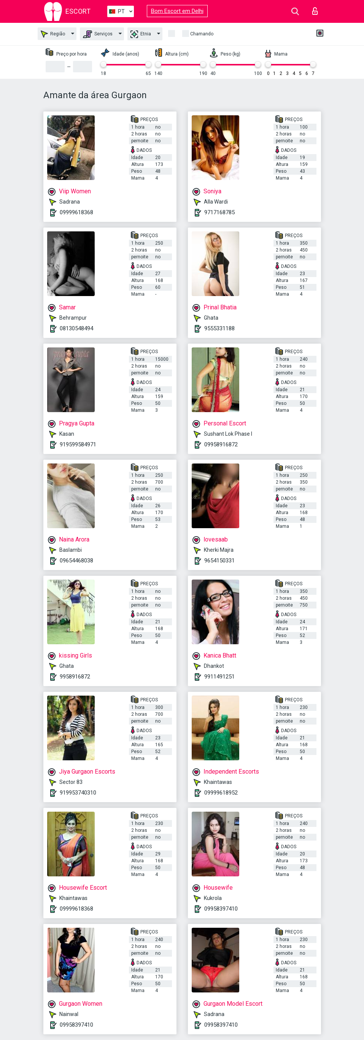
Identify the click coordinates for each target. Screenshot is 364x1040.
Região (53, 34)
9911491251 (219, 676)
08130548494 (76, 328)
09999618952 (221, 792)
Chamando (201, 34)
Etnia (140, 34)
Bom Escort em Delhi (177, 11)
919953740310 (78, 792)
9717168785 (219, 212)
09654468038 (76, 560)
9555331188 (219, 328)
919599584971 (78, 444)
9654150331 (219, 560)
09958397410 (221, 908)
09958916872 (221, 444)
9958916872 (75, 676)
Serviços (98, 34)
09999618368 (76, 212)
